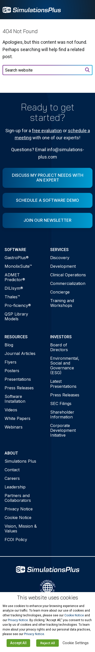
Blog (9, 344)
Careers (12, 478)
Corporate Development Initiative (63, 430)
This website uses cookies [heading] (47, 597)
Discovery (59, 257)
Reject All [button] (47, 643)
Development (63, 266)
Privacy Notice (19, 508)
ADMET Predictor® (15, 277)
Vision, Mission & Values (21, 528)
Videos (11, 409)
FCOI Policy (16, 539)
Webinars (14, 427)
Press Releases (19, 387)
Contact (12, 469)
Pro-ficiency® (18, 305)
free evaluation (47, 130)
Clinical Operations (68, 274)
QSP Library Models (16, 316)
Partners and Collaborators (18, 498)
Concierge (60, 292)
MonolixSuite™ (18, 266)
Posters (12, 370)
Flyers (10, 362)
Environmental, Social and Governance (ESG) (64, 365)
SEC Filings (60, 403)
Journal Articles (20, 353)
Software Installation (15, 399)
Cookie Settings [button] (76, 643)
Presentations (18, 379)
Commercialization (67, 283)
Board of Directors (59, 347)
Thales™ (12, 296)
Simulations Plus (20, 461)
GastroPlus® (17, 257)
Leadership (15, 486)
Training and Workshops (62, 303)
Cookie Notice (18, 517)
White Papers (17, 418)
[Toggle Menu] (86, 10)
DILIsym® (14, 288)
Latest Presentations (63, 384)
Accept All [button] (18, 643)
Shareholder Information (62, 414)
